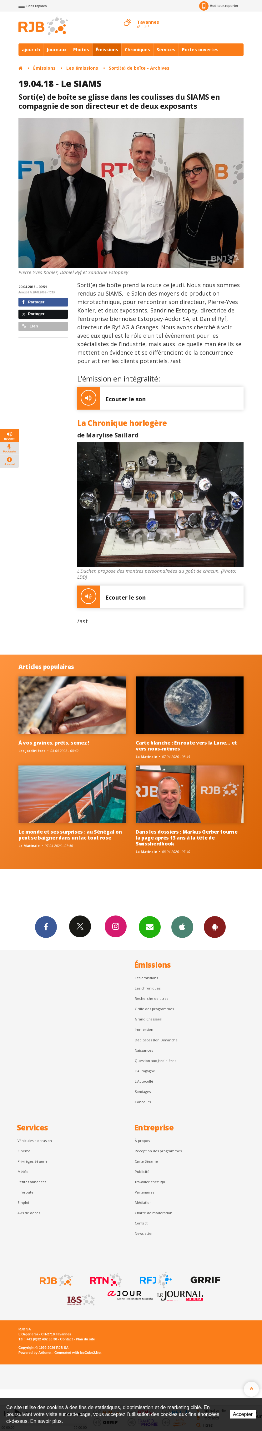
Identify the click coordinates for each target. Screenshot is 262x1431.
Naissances (144, 1050)
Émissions (107, 49)
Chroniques (137, 49)
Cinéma (24, 1151)
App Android (215, 926)
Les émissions (82, 68)
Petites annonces (32, 1182)
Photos (81, 49)
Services (166, 49)
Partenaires (144, 1192)
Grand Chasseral (148, 1019)
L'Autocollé (144, 1081)
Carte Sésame (146, 1161)
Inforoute (25, 1192)
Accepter (243, 1414)
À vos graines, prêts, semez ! (53, 742)
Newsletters (150, 926)
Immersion (144, 1029)
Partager (33, 302)
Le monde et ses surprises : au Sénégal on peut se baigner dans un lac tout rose (70, 834)
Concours (143, 1102)
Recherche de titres (151, 998)
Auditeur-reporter (218, 6)
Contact (141, 1223)
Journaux (57, 49)
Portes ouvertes (200, 49)
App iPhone (182, 926)
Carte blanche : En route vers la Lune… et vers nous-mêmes (186, 745)
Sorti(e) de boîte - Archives (139, 68)
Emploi (23, 1202)
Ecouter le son (111, 398)
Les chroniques (147, 988)
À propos (142, 1141)
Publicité (142, 1171)
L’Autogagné (145, 1071)
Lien (30, 326)
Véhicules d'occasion (35, 1141)
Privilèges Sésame (33, 1161)
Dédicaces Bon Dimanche (156, 1040)
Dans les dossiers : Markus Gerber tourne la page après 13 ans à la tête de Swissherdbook (186, 837)
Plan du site (85, 1339)
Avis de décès (29, 1213)
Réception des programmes (158, 1151)
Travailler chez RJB (150, 1182)
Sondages (143, 1091)
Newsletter (144, 1233)
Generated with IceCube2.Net (77, 1352)
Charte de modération (153, 1213)
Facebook (46, 926)
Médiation (143, 1202)
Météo (23, 1171)
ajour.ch (31, 49)
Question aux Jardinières (155, 1061)
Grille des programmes (154, 1009)
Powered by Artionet (34, 1352)
